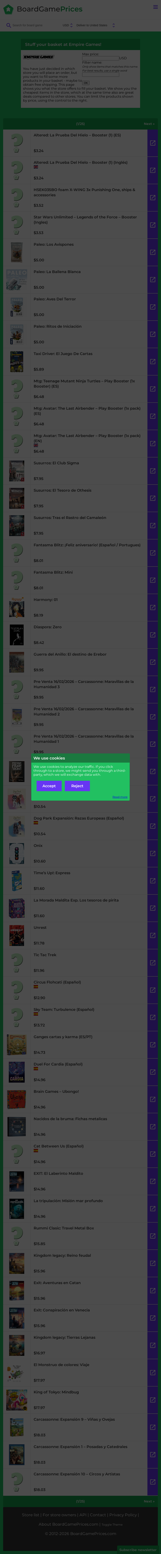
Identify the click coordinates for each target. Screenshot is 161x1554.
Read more (120, 796)
